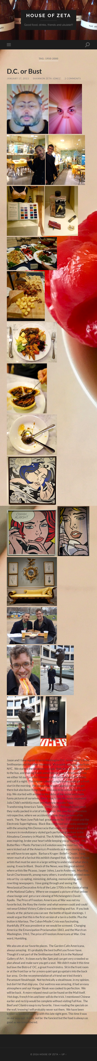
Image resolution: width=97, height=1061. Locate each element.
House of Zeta (48, 15)
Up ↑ (64, 1054)
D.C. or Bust (24, 71)
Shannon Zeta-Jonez (47, 78)
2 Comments (73, 78)
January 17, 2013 (18, 78)
